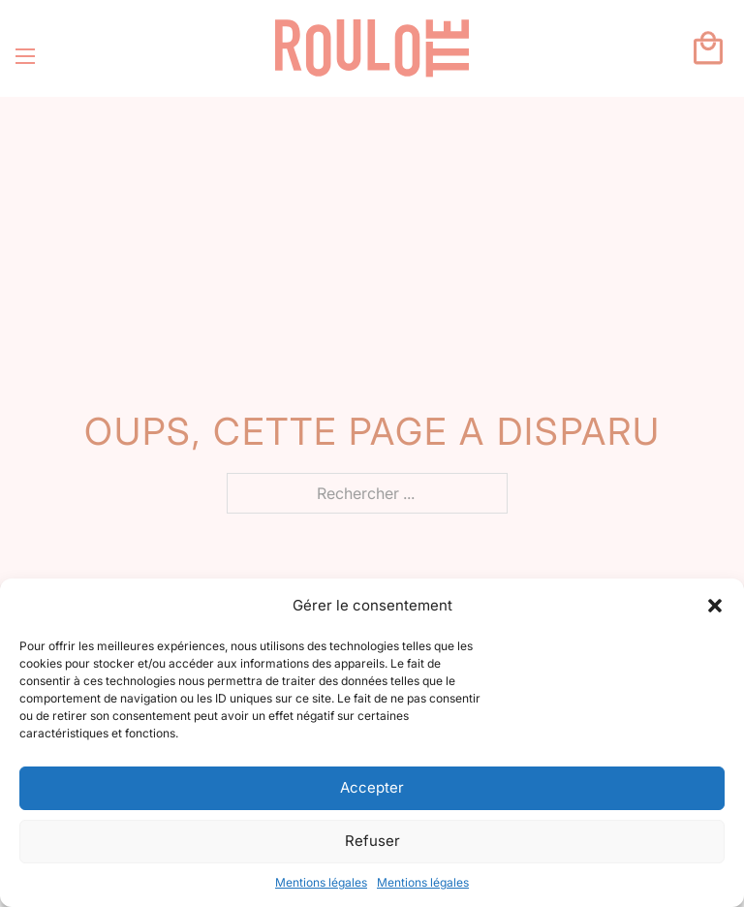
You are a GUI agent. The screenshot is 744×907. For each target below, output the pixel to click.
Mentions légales (321, 882)
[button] (715, 605)
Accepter (372, 787)
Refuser (372, 840)
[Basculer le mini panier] (708, 48)
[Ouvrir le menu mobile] (25, 56)
